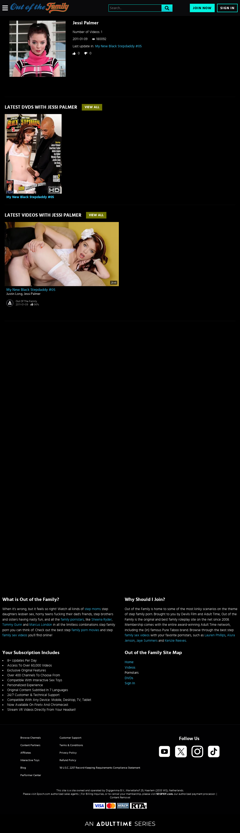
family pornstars (72, 619)
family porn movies (85, 630)
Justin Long (14, 294)
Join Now (202, 8)
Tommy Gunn (12, 624)
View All (92, 107)
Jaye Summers (147, 640)
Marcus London (40, 624)
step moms (93, 609)
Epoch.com (43, 793)
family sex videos (14, 635)
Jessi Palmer (32, 294)
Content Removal (120, 797)
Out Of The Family (26, 301)
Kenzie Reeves (175, 640)
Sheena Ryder (101, 619)
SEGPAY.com (164, 793)
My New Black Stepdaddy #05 (118, 46)
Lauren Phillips (215, 635)
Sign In (227, 8)
